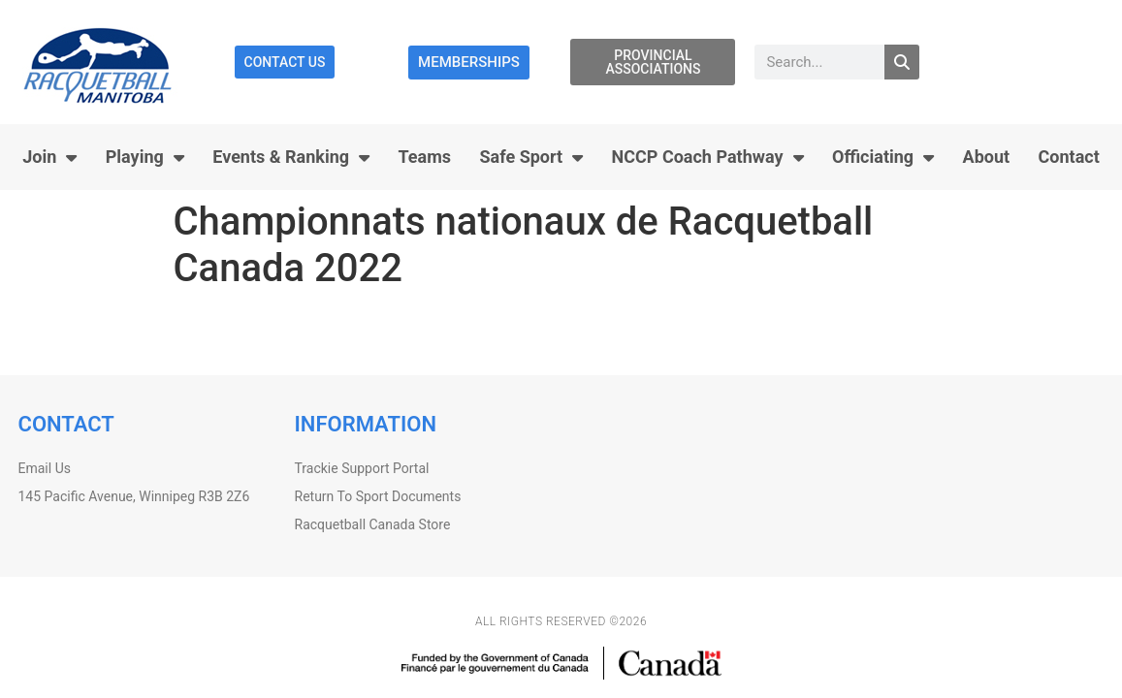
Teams (425, 156)
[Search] (901, 62)
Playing (145, 157)
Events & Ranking (290, 157)
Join (49, 157)
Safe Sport (532, 157)
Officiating (883, 157)
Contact (1069, 156)
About (986, 156)
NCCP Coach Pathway (708, 157)
